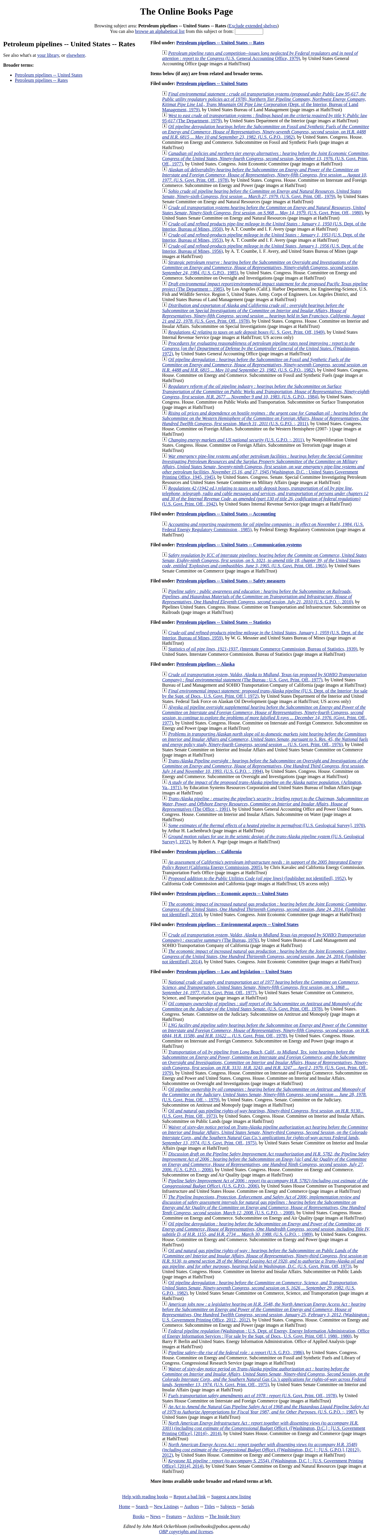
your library (48, 55)
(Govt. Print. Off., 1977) (264, 715)
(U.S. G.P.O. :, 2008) (263, 1205)
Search (142, 1506)
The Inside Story (224, 1516)
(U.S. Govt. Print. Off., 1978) (264, 175)
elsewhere (75, 55)
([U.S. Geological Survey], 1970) (266, 825)
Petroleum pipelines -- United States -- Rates (220, 42)
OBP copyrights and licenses (186, 1531)
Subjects (228, 1506)
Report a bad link (189, 1496)
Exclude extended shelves (253, 25)
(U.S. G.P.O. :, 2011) (265, 418)
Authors (191, 1506)
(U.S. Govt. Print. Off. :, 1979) (264, 1094)
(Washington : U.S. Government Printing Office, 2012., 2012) (266, 1312)
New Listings (166, 1506)
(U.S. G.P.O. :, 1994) (265, 766)
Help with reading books (145, 1496)
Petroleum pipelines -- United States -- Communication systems (239, 544)
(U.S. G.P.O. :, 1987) (265, 1409)
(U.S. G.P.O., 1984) (266, 391)
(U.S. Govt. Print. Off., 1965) (264, 560)
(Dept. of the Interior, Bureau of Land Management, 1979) (264, 101)
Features (174, 1516)
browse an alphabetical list (159, 31)
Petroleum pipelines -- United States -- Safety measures (230, 580)
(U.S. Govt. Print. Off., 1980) (263, 210)
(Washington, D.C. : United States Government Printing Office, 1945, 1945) (263, 467)
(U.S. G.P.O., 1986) (236, 1352)
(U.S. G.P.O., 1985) (260, 267)
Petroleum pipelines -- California (209, 851)
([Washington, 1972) (261, 348)
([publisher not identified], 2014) (264, 909)
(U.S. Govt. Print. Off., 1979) (261, 194)
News (155, 1516)
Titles (209, 1506)
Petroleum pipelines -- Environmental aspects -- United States (237, 924)
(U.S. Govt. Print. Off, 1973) (264, 1258)
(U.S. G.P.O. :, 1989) (266, 1229)
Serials (248, 1506)
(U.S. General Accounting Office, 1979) (260, 56)
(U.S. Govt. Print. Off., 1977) (266, 158)
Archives (195, 1516)
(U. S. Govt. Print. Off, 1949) (246, 332)
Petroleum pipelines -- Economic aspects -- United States (232, 893)
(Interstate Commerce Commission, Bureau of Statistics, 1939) (262, 648)
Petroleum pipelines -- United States (48, 75)
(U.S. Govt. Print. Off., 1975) (265, 1135)
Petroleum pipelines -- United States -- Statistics (223, 622)
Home (124, 1506)
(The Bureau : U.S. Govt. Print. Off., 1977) (264, 677)
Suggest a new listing (231, 1496)
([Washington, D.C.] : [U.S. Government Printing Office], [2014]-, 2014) (263, 1428)
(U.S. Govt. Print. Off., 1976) (265, 739)
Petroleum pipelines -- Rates (41, 80)
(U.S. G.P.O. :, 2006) (265, 1161)
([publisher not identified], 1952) (257, 878)
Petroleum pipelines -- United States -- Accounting (226, 513)
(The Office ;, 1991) (265, 804)
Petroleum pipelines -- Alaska (205, 664)
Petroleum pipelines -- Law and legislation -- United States (234, 971)
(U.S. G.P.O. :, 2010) (257, 596)
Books (139, 1516)
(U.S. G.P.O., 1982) (265, 131)
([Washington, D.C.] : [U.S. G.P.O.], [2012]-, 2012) (261, 1449)
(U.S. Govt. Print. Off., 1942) (265, 496)
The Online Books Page (186, 11)
